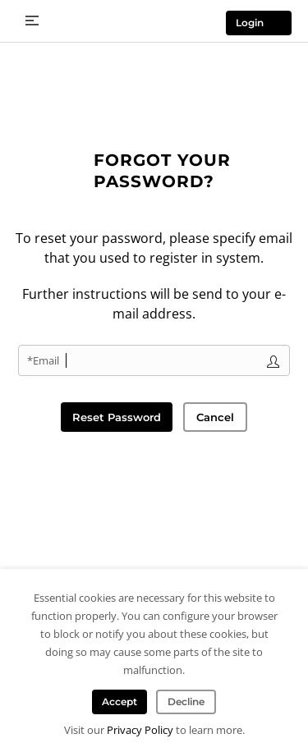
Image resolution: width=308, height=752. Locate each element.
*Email (43, 360)
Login (250, 22)
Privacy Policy (140, 729)
